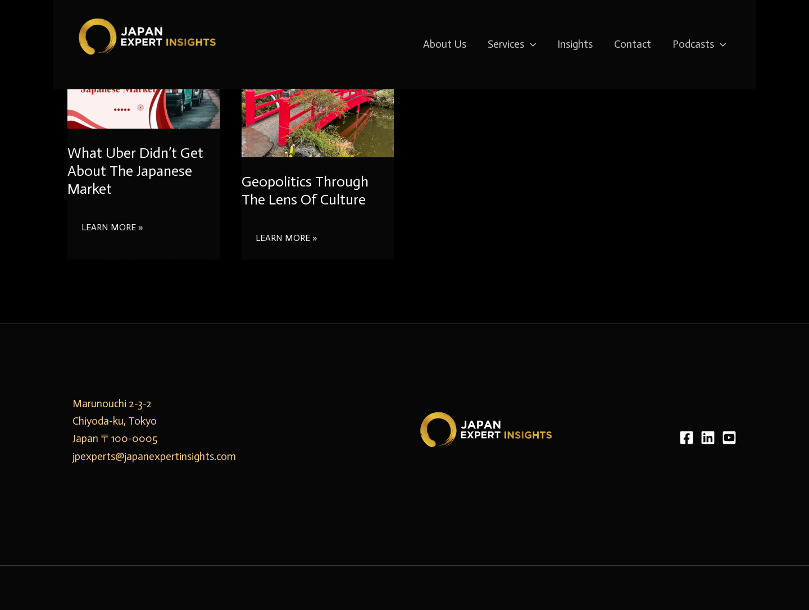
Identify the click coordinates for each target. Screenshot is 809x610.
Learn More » (112, 224)
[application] (530, 44)
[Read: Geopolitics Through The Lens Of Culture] (318, 99)
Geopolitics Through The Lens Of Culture (305, 190)
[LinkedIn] (708, 437)
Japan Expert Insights (138, 69)
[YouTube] (729, 437)
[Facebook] (686, 437)
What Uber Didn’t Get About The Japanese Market (135, 171)
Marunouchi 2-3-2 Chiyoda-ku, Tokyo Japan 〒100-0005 (114, 421)
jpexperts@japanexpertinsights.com (154, 456)
